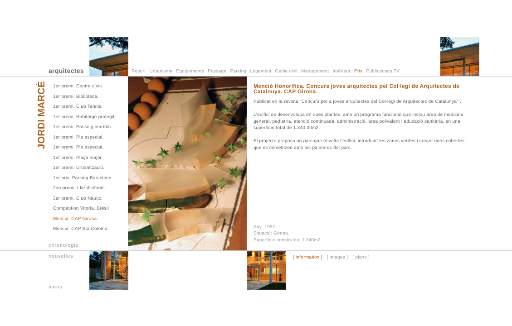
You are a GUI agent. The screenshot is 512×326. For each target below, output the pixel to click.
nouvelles (61, 256)
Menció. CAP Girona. (75, 218)
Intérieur (342, 71)
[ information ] (307, 257)
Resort (139, 71)
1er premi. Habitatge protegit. (84, 117)
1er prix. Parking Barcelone (82, 178)
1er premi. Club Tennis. (78, 106)
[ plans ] (361, 257)
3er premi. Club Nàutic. (77, 198)
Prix (358, 71)
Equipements (190, 71)
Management (315, 71)
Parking (238, 71)
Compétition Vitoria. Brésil (81, 208)
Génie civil (286, 71)
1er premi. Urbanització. (78, 167)
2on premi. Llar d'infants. (79, 188)
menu (56, 287)
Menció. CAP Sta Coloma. (81, 228)
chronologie (64, 245)
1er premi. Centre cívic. (78, 86)
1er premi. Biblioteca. (76, 96)
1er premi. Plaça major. (78, 157)
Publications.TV (383, 71)
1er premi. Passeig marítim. (82, 127)
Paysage (217, 71)
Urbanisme (160, 71)
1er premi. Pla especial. (78, 137)
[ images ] (337, 257)
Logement (261, 71)
